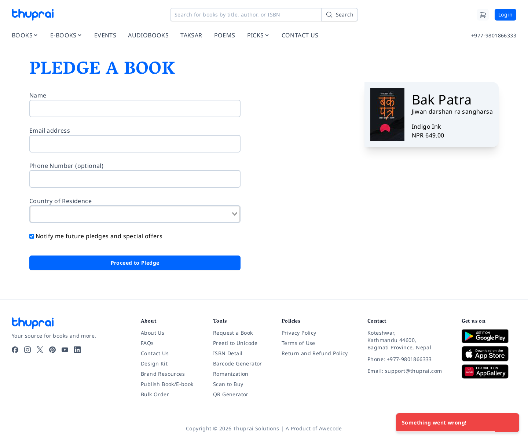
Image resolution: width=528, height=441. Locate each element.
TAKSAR (191, 35)
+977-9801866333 (493, 35)
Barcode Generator (237, 363)
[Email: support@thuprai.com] (408, 371)
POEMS (224, 35)
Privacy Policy (299, 332)
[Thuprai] (33, 15)
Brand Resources (163, 373)
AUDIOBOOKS (148, 35)
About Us (152, 332)
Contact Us (155, 353)
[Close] (509, 422)
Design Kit (154, 363)
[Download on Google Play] (489, 336)
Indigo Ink (426, 126)
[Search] (339, 14)
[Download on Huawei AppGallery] (489, 371)
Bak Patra (442, 100)
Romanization (231, 373)
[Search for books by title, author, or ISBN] (264, 14)
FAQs (147, 342)
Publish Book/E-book (167, 384)
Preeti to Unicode (235, 342)
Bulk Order (155, 394)
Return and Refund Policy (315, 353)
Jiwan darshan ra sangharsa (452, 111)
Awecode (330, 428)
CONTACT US (300, 35)
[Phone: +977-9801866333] (408, 359)
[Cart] (483, 15)
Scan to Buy (228, 384)
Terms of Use (298, 342)
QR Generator (231, 394)
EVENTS (105, 35)
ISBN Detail (227, 353)
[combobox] (135, 214)
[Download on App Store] (489, 354)
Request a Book (233, 332)
